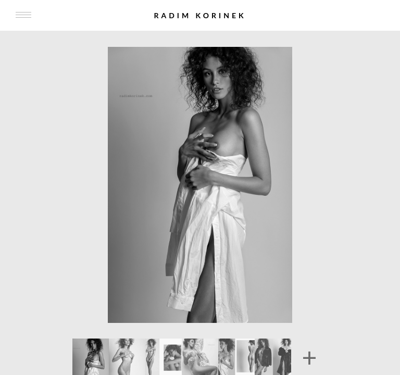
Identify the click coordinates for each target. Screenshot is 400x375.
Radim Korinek (200, 15)
